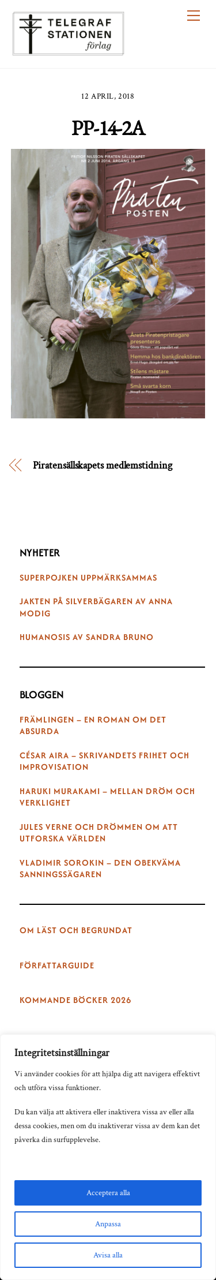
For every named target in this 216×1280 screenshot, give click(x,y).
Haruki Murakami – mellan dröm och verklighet (107, 797)
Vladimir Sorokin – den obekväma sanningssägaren (100, 869)
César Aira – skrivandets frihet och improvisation (105, 761)
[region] (108, 1157)
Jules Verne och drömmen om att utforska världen (99, 833)
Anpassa (108, 1224)
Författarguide (57, 965)
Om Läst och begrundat (76, 930)
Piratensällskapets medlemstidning (102, 465)
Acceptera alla (108, 1193)
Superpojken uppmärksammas (88, 577)
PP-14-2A (108, 127)
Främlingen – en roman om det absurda (93, 726)
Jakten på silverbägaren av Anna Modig (96, 607)
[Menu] (193, 15)
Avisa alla (108, 1255)
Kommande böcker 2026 (75, 1000)
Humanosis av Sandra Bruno (87, 637)
